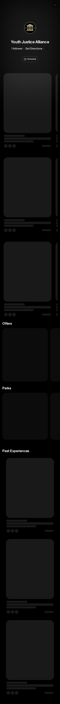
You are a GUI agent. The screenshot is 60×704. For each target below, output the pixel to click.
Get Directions (33, 48)
